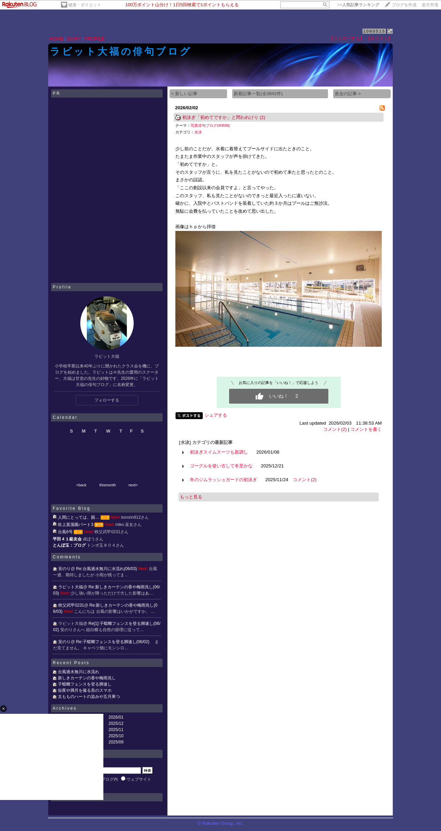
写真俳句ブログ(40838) (210, 125)
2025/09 (116, 742)
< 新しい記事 (184, 93)
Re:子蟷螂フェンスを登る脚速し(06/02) (113, 641)
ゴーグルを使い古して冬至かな (221, 465)
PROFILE (94, 38)
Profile (62, 287)
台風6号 (65, 531)
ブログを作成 (404, 4)
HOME (56, 38)
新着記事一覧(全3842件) (258, 93)
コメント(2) (335, 429)
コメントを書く (366, 429)
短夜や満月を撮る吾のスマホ (85, 690)
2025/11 (116, 729)
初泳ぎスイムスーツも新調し (219, 452)
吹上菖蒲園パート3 (75, 524)
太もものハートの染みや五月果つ (89, 696)
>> (358, 4)
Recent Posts (71, 662)
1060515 (374, 31)
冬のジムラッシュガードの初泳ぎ (223, 479)
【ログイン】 (379, 38)
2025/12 (116, 723)
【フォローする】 (347, 38)
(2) (262, 117)
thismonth (107, 485)
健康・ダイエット (84, 4)
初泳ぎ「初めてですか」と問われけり (220, 117)
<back (81, 485)
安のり (64, 568)
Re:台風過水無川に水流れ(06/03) (107, 568)
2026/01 (116, 717)
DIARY (74, 38)
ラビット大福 (70, 587)
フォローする (106, 400)
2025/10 (116, 735)
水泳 (198, 132)
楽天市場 (430, 4)
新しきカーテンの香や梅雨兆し (87, 678)
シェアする (216, 415)
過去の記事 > (348, 93)
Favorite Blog (72, 508)
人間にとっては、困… (78, 517)
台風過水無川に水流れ (78, 671)
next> (133, 485)
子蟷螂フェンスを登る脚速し (85, 684)
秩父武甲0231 (71, 605)
